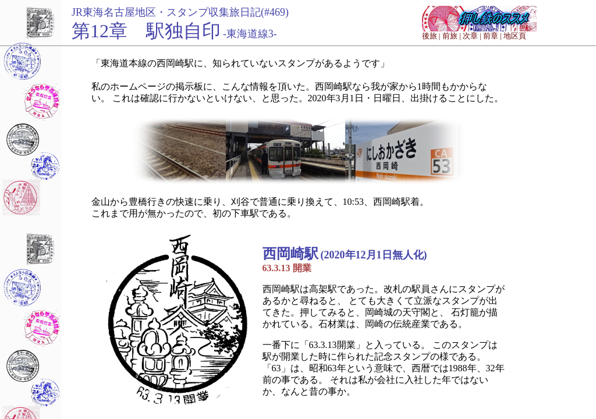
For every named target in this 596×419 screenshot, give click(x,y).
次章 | (472, 35)
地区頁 (514, 35)
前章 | (492, 35)
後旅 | (431, 35)
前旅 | (451, 35)
